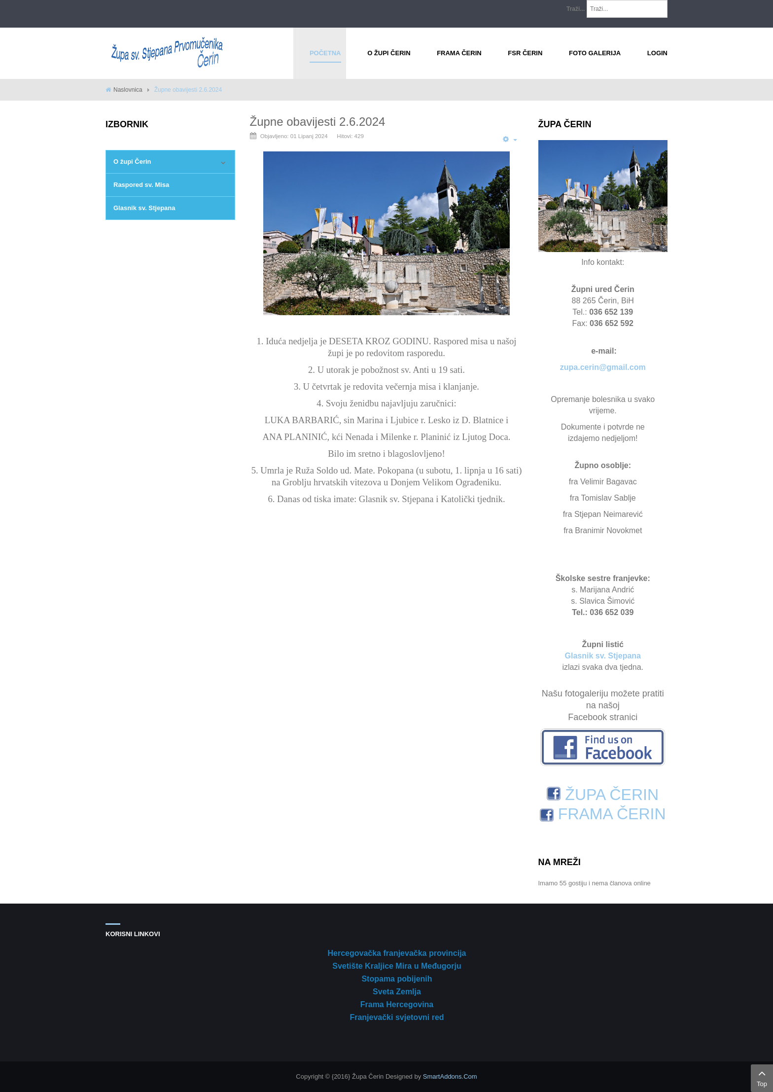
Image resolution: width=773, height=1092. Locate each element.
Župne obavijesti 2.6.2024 (318, 121)
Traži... (575, 8)
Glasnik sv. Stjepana (144, 208)
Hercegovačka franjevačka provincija (396, 953)
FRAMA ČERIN (603, 814)
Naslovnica (127, 89)
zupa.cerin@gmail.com (603, 367)
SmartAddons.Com (450, 1076)
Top (762, 1077)
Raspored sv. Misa (141, 184)
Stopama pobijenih (396, 979)
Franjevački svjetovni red (397, 1017)
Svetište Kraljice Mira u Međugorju (396, 966)
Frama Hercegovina (397, 1004)
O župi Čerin (132, 161)
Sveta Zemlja (397, 991)
